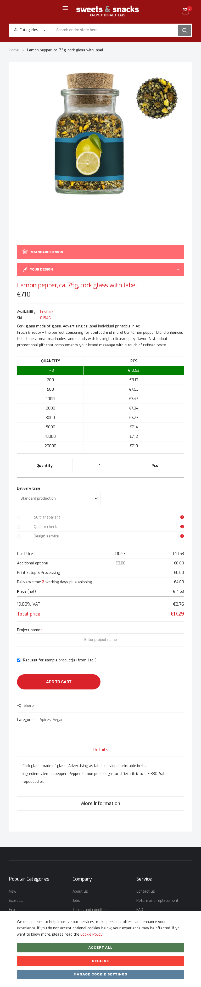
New (12, 891)
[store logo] (107, 11)
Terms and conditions (91, 909)
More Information (100, 803)
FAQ (139, 909)
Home (14, 50)
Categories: (27, 719)
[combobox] (116, 30)
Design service (46, 536)
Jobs (76, 900)
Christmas (18, 928)
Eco (12, 909)
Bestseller (18, 918)
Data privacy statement (93, 918)
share (29, 705)
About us (80, 891)
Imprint (78, 928)
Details (100, 750)
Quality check (45, 526)
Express (16, 900)
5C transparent (47, 517)
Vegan (58, 719)
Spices (45, 719)
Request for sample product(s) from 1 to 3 (60, 660)
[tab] (100, 750)
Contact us (145, 891)
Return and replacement (157, 900)
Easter (14, 937)
